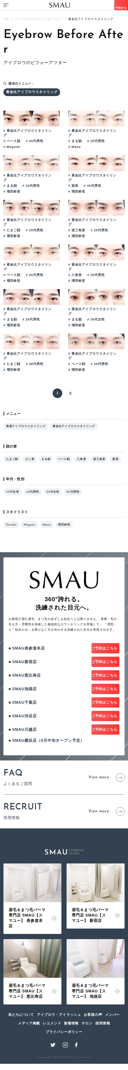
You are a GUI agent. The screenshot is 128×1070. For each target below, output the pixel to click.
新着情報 (71, 1043)
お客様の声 (93, 1035)
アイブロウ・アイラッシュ (59, 1035)
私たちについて (21, 1035)
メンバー (112, 1035)
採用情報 (102, 1043)
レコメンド (52, 1043)
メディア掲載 (29, 1043)
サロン (87, 1043)
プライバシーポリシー (64, 1052)
